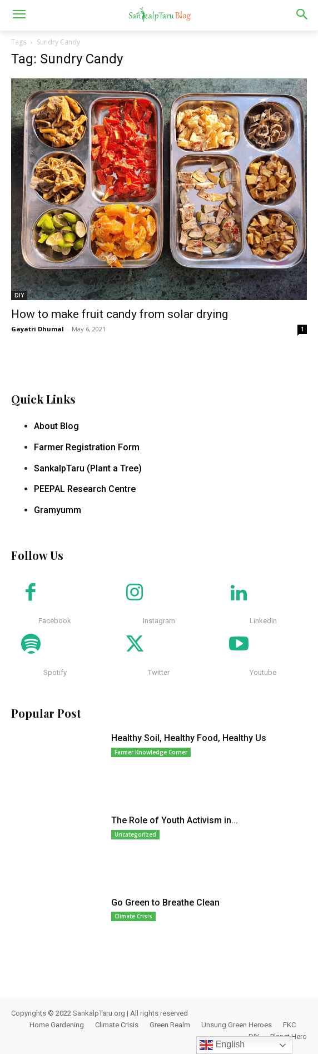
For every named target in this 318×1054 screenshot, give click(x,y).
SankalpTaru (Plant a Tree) (88, 468)
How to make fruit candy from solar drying (119, 314)
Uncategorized (135, 834)
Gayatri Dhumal (37, 329)
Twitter (159, 672)
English (222, 1045)
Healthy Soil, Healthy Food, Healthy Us (188, 738)
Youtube (263, 672)
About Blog (56, 426)
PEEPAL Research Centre (85, 489)
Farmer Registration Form (87, 447)
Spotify (55, 672)
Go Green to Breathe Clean (165, 902)
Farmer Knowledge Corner (151, 752)
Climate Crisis (133, 916)
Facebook (54, 621)
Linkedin (263, 621)
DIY (19, 295)
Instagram (159, 621)
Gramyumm (57, 510)
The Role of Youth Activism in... (174, 820)
